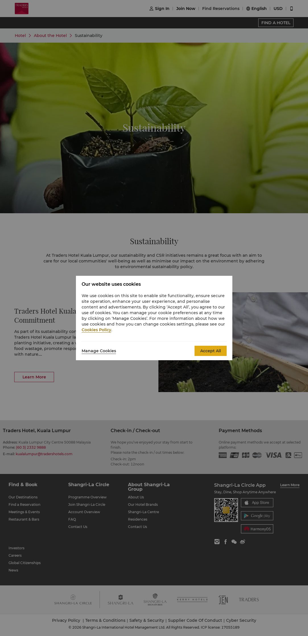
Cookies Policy (96, 329)
